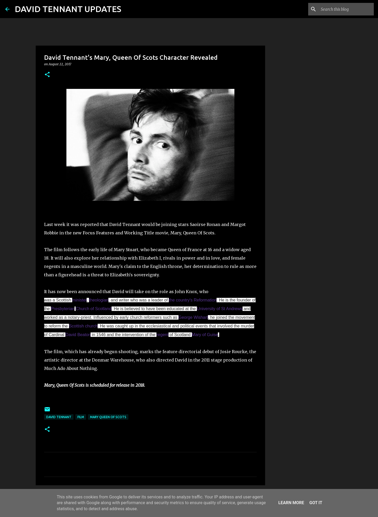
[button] (47, 74)
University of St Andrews (219, 308)
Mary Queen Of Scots (108, 417)
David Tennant (58, 417)
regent (162, 334)
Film (80, 417)
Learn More (291, 502)
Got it (315, 502)
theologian (98, 300)
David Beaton (78, 334)
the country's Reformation (193, 300)
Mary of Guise (205, 334)
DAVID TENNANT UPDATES (68, 9)
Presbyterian (63, 308)
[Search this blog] (346, 9)
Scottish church (83, 326)
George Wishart (193, 317)
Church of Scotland (93, 308)
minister (79, 300)
